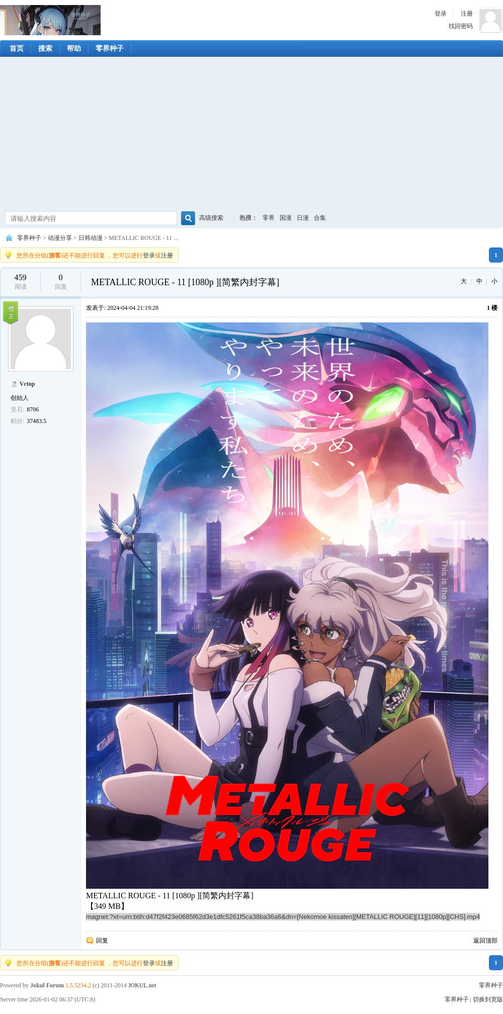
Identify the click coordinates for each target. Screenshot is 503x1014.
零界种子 (50, 20)
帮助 (74, 48)
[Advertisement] (251, 135)
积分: (17, 421)
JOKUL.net (142, 985)
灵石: (17, 409)
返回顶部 (485, 940)
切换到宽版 (488, 999)
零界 (269, 217)
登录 (441, 13)
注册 (467, 13)
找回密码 (461, 26)
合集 (320, 217)
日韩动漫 (90, 237)
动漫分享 (60, 237)
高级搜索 (211, 217)
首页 (17, 48)
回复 (102, 940)
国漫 (286, 217)
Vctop (27, 383)
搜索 (45, 48)
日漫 (303, 217)
